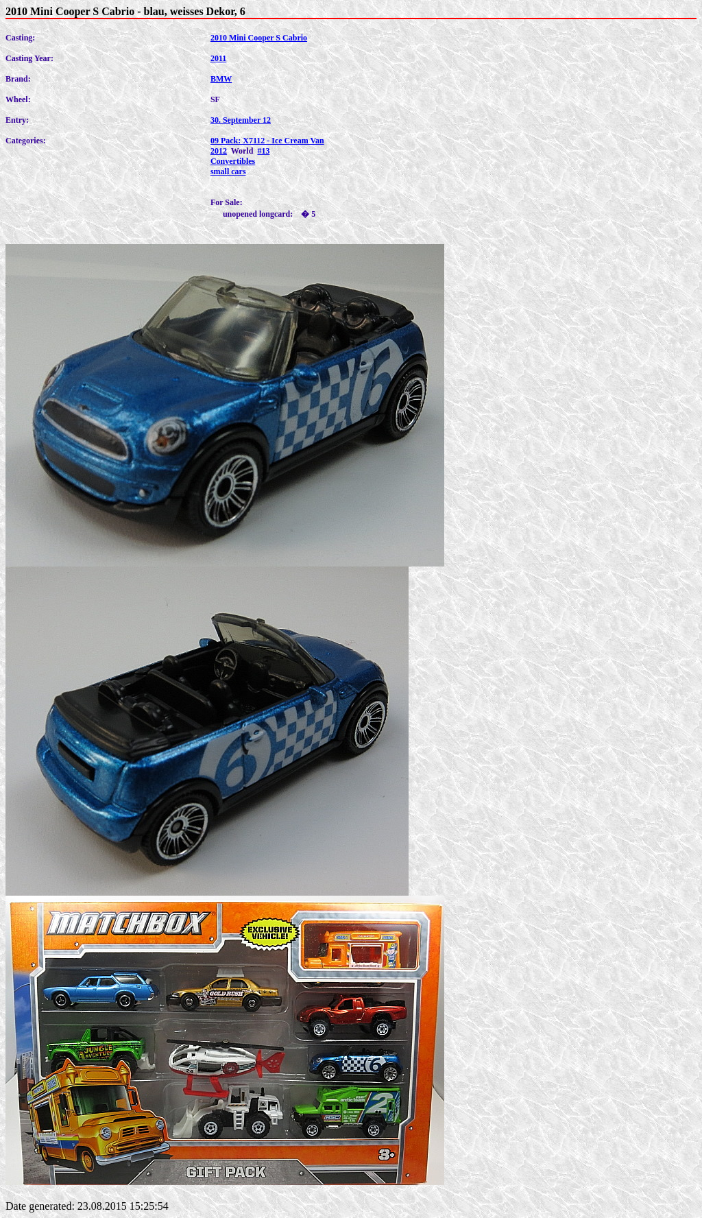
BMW (221, 79)
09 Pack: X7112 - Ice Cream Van (267, 140)
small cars (228, 171)
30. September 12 (240, 120)
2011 (218, 58)
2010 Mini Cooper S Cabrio (258, 38)
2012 (218, 151)
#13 (263, 151)
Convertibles (232, 161)
